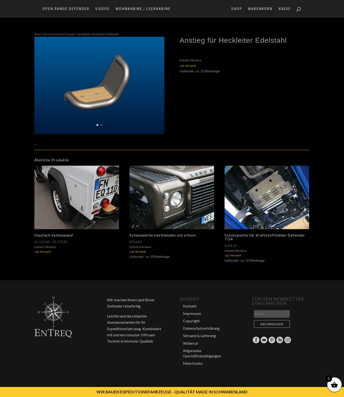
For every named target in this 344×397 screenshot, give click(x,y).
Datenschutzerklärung (201, 328)
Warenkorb (261, 9)
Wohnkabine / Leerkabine (141, 9)
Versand (190, 65)
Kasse (286, 9)
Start (37, 34)
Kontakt (190, 306)
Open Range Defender (64, 9)
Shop (238, 9)
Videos (101, 9)
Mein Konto (193, 363)
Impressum (192, 313)
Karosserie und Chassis (59, 34)
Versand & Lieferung (199, 335)
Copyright (191, 320)
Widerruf (190, 343)
